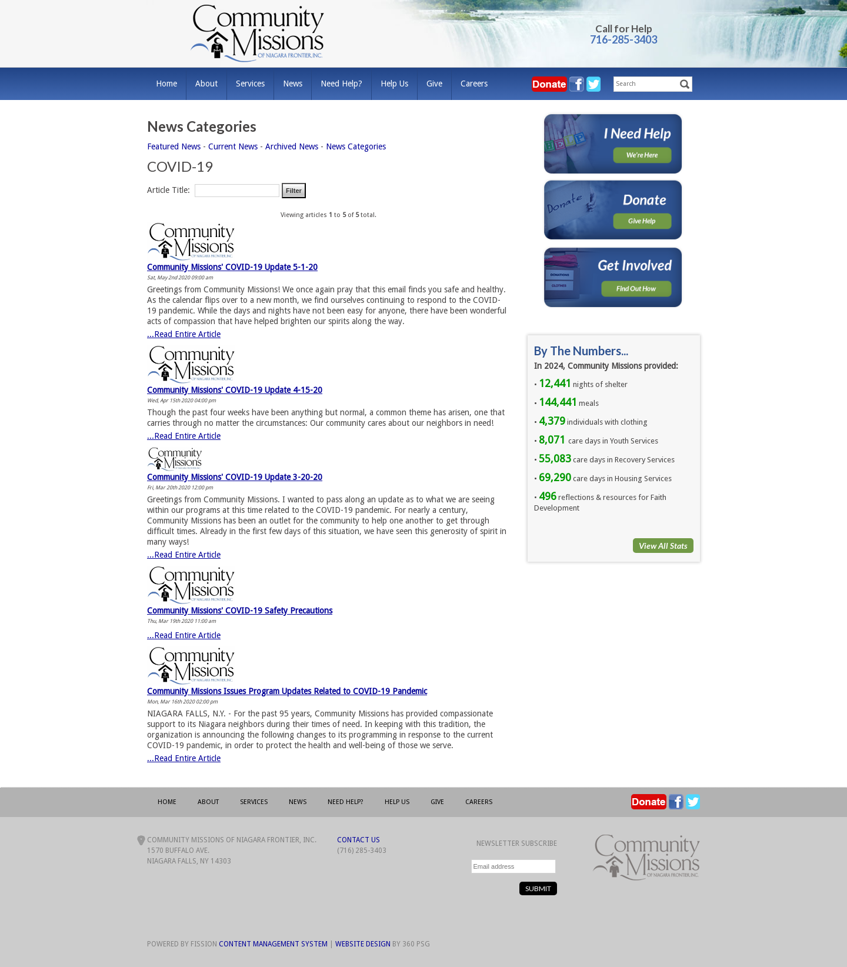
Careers (474, 83)
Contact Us (358, 840)
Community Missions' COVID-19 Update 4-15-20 (234, 390)
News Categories (356, 146)
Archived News (291, 146)
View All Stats (663, 546)
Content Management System (273, 944)
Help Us (394, 83)
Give (434, 83)
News (292, 83)
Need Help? (341, 83)
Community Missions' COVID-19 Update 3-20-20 (234, 477)
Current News (233, 146)
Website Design (363, 944)
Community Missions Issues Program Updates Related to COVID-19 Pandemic (287, 691)
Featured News (174, 146)
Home (166, 83)
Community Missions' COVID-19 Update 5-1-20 (232, 267)
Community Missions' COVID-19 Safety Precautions (239, 610)
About (206, 83)
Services (250, 83)
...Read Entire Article (184, 334)
